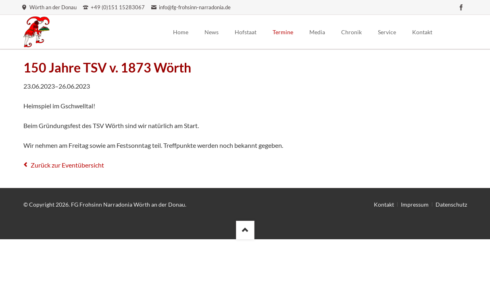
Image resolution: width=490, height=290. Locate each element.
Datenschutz (451, 204)
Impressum (415, 204)
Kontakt (384, 204)
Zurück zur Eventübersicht (67, 165)
